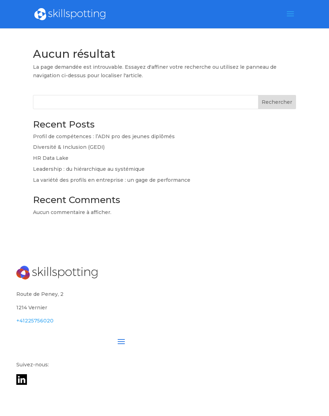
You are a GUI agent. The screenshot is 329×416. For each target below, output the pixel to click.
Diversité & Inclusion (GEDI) (69, 147)
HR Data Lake (50, 158)
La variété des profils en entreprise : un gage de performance (111, 180)
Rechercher (277, 102)
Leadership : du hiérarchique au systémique (89, 169)
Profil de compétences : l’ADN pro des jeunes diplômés (104, 136)
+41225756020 (35, 320)
